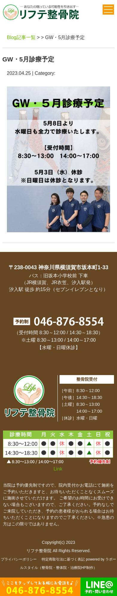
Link (58, 468)
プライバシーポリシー (19, 559)
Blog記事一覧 (21, 37)
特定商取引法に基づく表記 (63, 559)
